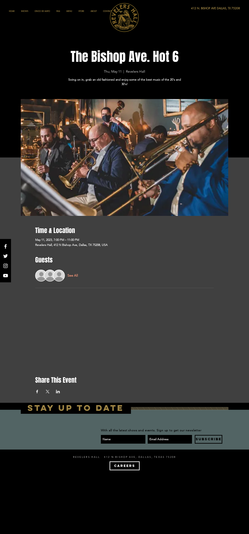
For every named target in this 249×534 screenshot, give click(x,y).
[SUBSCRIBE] (208, 439)
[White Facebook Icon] (5, 246)
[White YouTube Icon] (5, 276)
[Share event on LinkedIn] (58, 391)
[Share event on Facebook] (37, 391)
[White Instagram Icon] (5, 266)
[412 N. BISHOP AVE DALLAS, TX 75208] (200, 8)
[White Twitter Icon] (5, 256)
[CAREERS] (125, 465)
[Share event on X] (48, 391)
